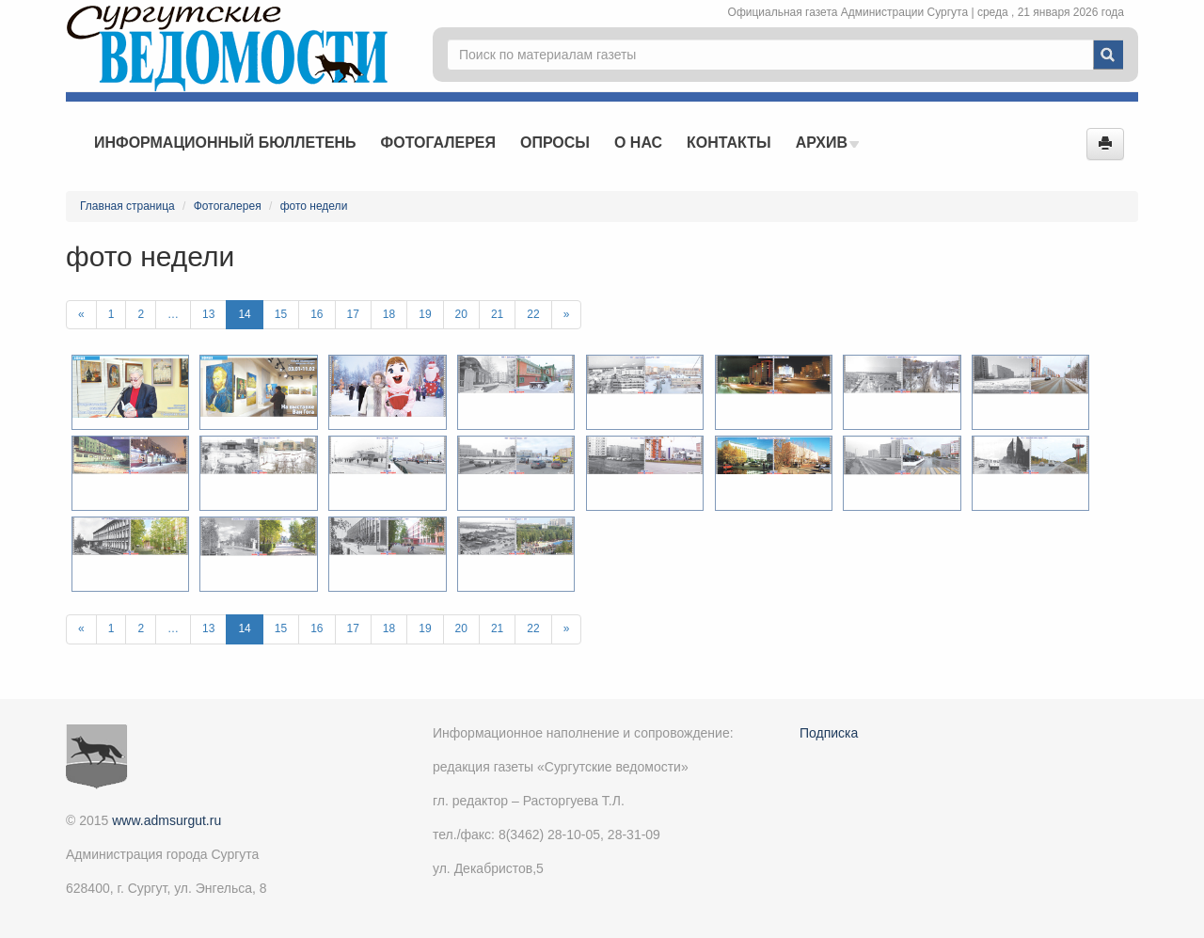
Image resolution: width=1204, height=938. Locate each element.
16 (316, 314)
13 (208, 314)
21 (497, 314)
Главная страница (127, 206)
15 (281, 314)
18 (389, 314)
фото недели (314, 206)
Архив (828, 143)
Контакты (729, 143)
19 (425, 314)
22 (533, 314)
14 (244, 314)
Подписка (829, 732)
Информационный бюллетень (225, 143)
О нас (638, 143)
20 (461, 314)
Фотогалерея (438, 143)
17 (353, 314)
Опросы (555, 143)
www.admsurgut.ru (166, 820)
